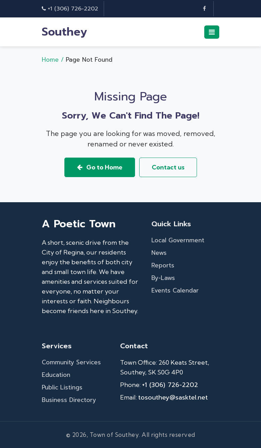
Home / (54, 59)
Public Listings (62, 387)
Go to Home (99, 167)
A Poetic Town (79, 224)
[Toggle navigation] (211, 32)
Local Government (177, 240)
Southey (64, 31)
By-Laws (163, 277)
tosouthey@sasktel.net (173, 397)
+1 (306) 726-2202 (73, 9)
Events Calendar (175, 290)
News (159, 252)
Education (56, 374)
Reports (162, 265)
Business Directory (69, 399)
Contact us (168, 167)
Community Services (71, 362)
